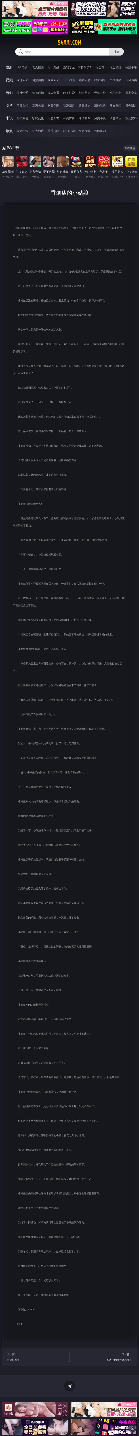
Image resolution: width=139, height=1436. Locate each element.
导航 (9, 130)
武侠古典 (69, 118)
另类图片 (131, 105)
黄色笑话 (115, 118)
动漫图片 (69, 105)
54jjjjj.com (69, 42)
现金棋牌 (115, 67)
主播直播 (115, 80)
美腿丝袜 (84, 105)
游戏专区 (69, 67)
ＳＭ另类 (131, 80)
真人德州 (38, 67)
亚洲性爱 (22, 93)
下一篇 (118, 1358)
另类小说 (100, 118)
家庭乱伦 (38, 118)
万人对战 (53, 67)
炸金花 (100, 67)
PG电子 (22, 67)
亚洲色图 (38, 105)
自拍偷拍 (38, 80)
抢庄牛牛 (131, 67)
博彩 (9, 67)
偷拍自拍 (38, 93)
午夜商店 (38, 131)
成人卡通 (53, 93)
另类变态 (131, 93)
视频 (9, 79)
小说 (9, 118)
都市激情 (22, 118)
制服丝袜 (84, 93)
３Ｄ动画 (69, 80)
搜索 (116, 52)
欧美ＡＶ (53, 80)
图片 (9, 105)
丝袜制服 (100, 80)
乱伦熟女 (115, 93)
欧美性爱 (69, 93)
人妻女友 (53, 118)
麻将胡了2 (84, 67)
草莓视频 (53, 131)
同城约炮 (22, 131)
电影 (9, 92)
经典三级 (100, 93)
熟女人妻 (84, 80)
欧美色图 (53, 105)
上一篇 (20, 1358)
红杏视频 (84, 131)
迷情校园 (84, 118)
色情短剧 (100, 131)
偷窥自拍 (22, 105)
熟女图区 (115, 105)
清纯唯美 (100, 105)
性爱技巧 (131, 118)
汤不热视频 (69, 131)
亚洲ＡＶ (22, 80)
